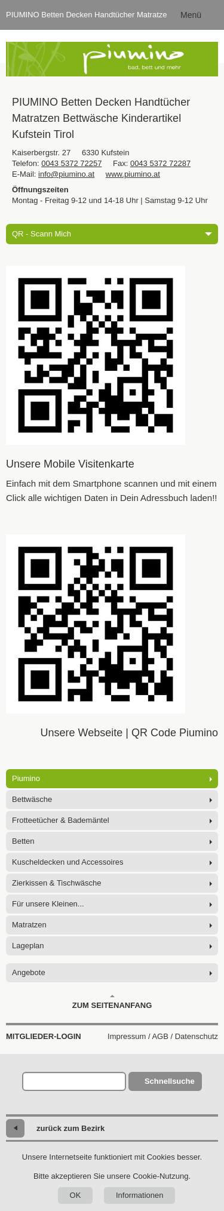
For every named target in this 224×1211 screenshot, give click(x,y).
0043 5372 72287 (160, 163)
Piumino (26, 778)
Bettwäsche (32, 799)
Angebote (28, 972)
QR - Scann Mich (112, 233)
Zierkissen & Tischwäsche (57, 882)
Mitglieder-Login (43, 1036)
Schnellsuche (170, 1081)
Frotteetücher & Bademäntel (60, 820)
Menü (190, 15)
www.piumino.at (133, 174)
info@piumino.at (66, 174)
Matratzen (29, 924)
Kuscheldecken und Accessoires (67, 861)
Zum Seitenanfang (112, 1002)
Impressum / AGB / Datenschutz (163, 1036)
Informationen (140, 1195)
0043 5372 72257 (71, 163)
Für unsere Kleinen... (48, 903)
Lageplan (28, 945)
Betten (23, 841)
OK (75, 1195)
